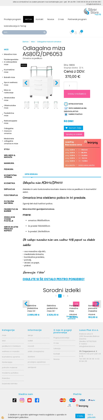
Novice (50, 19)
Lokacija (57, 348)
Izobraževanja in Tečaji (15, 26)
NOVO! (23, 65)
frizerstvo (6, 378)
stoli (3, 340)
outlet (30, 340)
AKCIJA (28, 19)
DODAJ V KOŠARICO (77, 94)
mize (4, 335)
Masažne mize (10, 54)
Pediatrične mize (9, 114)
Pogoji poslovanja (61, 337)
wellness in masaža (10, 351)
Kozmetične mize (9, 70)
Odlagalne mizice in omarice (8, 131)
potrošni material (9, 367)
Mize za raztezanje (8, 91)
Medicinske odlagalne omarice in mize (11, 141)
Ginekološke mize (9, 99)
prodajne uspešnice (37, 362)
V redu (80, 416)
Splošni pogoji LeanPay (86, 165)
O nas (61, 19)
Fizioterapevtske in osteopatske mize (11, 62)
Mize (33, 41)
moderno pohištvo (10, 373)
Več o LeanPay (70, 165)
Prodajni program (12, 19)
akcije (30, 335)
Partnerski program (77, 19)
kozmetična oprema (11, 356)
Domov (26, 41)
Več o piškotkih (92, 416)
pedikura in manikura (11, 346)
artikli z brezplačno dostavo (36, 354)
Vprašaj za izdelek (74, 134)
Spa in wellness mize (10, 83)
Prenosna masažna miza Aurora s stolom (73, 311)
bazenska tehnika (9, 383)
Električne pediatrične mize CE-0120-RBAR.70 (32, 311)
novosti (31, 346)
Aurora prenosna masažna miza (92, 309)
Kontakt (39, 19)
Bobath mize (9, 77)
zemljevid (32, 367)
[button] (56, 83)
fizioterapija (7, 362)
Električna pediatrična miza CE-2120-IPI (52, 309)
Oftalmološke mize (10, 106)
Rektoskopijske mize (10, 122)
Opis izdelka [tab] (31, 174)
